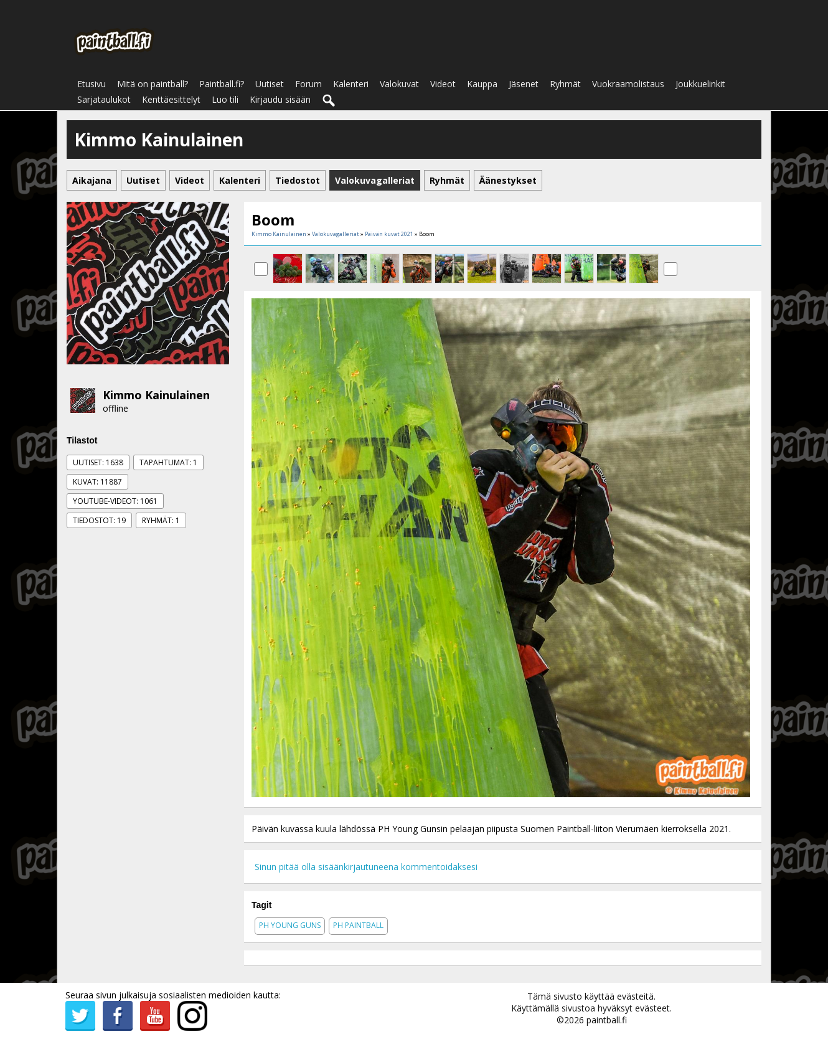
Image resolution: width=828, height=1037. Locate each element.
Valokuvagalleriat (335, 234)
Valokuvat (399, 84)
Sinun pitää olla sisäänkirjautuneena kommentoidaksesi (366, 867)
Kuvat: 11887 (97, 481)
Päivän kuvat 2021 (389, 234)
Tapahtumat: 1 (168, 462)
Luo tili (225, 99)
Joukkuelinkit (700, 84)
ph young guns (290, 925)
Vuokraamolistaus (628, 84)
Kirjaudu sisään (280, 99)
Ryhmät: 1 (161, 520)
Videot (443, 84)
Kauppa (482, 84)
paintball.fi (606, 1020)
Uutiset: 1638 (98, 462)
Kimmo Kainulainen (156, 394)
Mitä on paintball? (152, 84)
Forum (308, 84)
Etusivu (91, 84)
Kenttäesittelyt (171, 99)
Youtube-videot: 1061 (115, 501)
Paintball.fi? (221, 84)
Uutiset (269, 84)
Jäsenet (524, 84)
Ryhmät (565, 84)
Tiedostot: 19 (99, 520)
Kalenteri (351, 84)
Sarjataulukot (104, 99)
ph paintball (358, 925)
